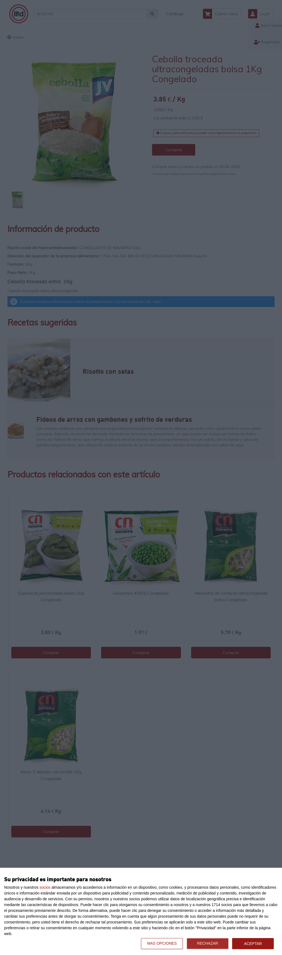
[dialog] (141, 912)
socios (44, 887)
